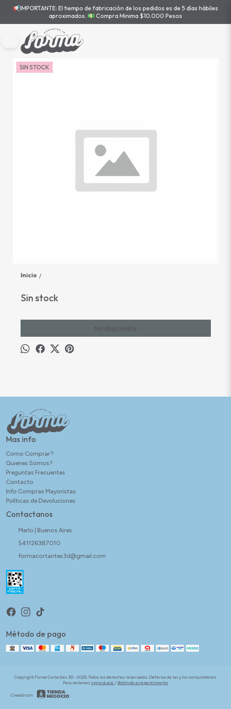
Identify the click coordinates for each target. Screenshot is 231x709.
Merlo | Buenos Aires (39, 531)
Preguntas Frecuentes (35, 472)
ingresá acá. (103, 682)
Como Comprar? (30, 453)
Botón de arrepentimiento (142, 682)
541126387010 (33, 544)
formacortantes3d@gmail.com (56, 557)
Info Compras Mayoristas (41, 491)
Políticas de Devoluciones (40, 500)
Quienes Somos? (29, 463)
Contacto (19, 482)
